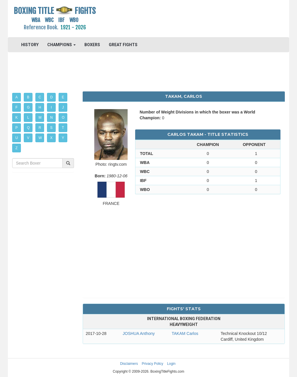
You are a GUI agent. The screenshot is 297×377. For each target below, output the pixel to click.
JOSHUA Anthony (139, 333)
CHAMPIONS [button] (61, 44)
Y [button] (63, 138)
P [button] (16, 128)
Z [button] (16, 148)
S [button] (51, 128)
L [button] (28, 118)
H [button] (40, 107)
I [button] (51, 107)
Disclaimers (129, 364)
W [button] (40, 138)
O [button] (63, 118)
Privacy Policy (152, 364)
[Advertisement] (183, 19)
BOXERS (92, 44)
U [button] (16, 138)
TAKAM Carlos (185, 333)
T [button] (63, 128)
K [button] (16, 118)
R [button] (40, 128)
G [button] (28, 107)
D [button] (51, 97)
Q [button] (28, 128)
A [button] (16, 97)
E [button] (63, 97)
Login (171, 364)
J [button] (63, 107)
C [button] (40, 97)
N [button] (51, 118)
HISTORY (30, 44)
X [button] (51, 138)
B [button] (28, 97)
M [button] (40, 118)
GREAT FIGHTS (123, 44)
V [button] (28, 138)
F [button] (16, 107)
